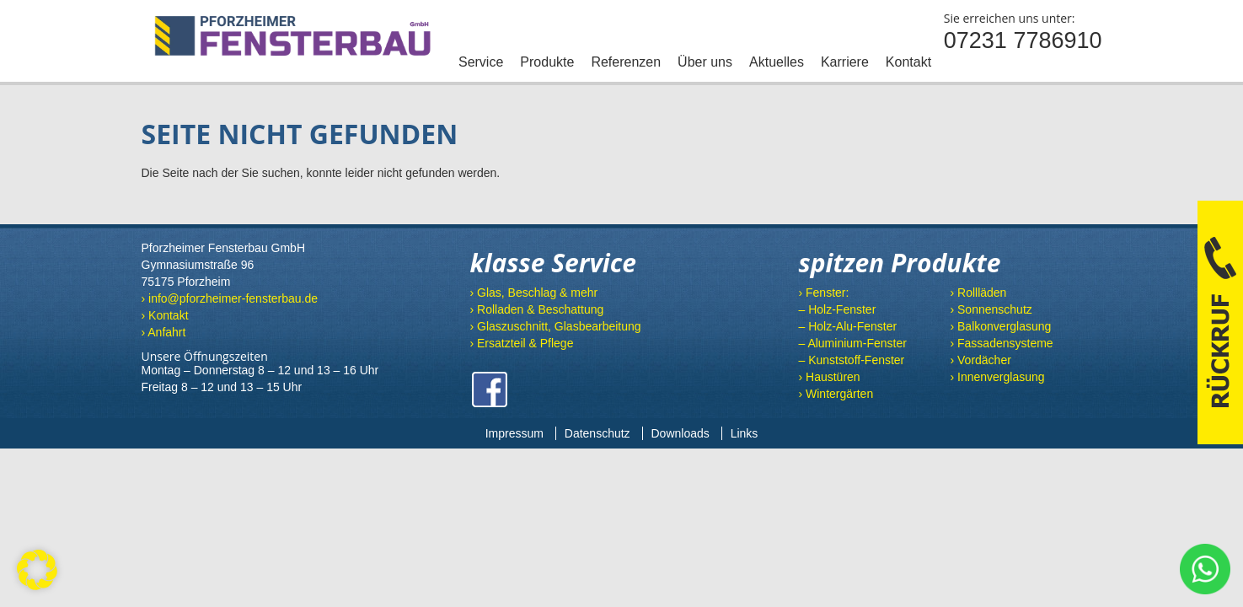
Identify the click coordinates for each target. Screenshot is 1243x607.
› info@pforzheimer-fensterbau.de (230, 298)
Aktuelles (776, 62)
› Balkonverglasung (1000, 326)
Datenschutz (597, 433)
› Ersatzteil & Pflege (521, 343)
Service (480, 62)
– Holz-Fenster (837, 309)
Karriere (845, 62)
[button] (37, 570)
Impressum (514, 433)
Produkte (547, 62)
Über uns (705, 62)
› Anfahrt (164, 332)
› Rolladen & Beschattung (536, 309)
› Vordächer (980, 360)
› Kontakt (165, 315)
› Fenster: (823, 292)
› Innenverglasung (997, 377)
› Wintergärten (835, 393)
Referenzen (626, 62)
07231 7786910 (1023, 40)
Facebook (489, 389)
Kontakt (908, 62)
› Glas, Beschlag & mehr (533, 292)
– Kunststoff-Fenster (851, 360)
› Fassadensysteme (1001, 343)
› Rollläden (978, 292)
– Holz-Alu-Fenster (847, 326)
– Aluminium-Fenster (852, 343)
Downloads (680, 433)
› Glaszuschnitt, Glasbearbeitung (554, 326)
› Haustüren (829, 377)
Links (744, 433)
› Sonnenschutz (990, 309)
